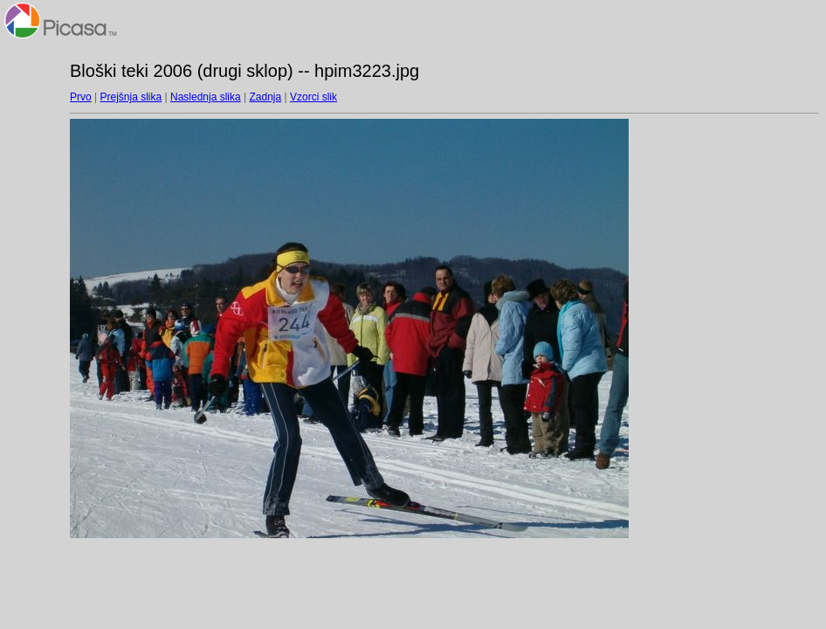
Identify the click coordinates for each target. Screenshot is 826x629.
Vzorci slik (313, 97)
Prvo (81, 97)
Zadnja (266, 97)
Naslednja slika (205, 97)
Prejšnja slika (131, 97)
